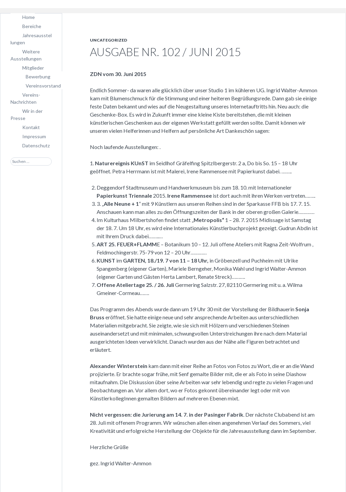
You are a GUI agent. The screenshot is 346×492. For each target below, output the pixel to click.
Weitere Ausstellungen (26, 55)
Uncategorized (108, 40)
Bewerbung (38, 76)
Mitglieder (33, 68)
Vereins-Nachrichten (25, 98)
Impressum (34, 136)
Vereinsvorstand (43, 86)
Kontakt (31, 127)
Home (28, 17)
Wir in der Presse (26, 114)
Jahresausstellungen (31, 38)
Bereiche (31, 26)
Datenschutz (36, 145)
